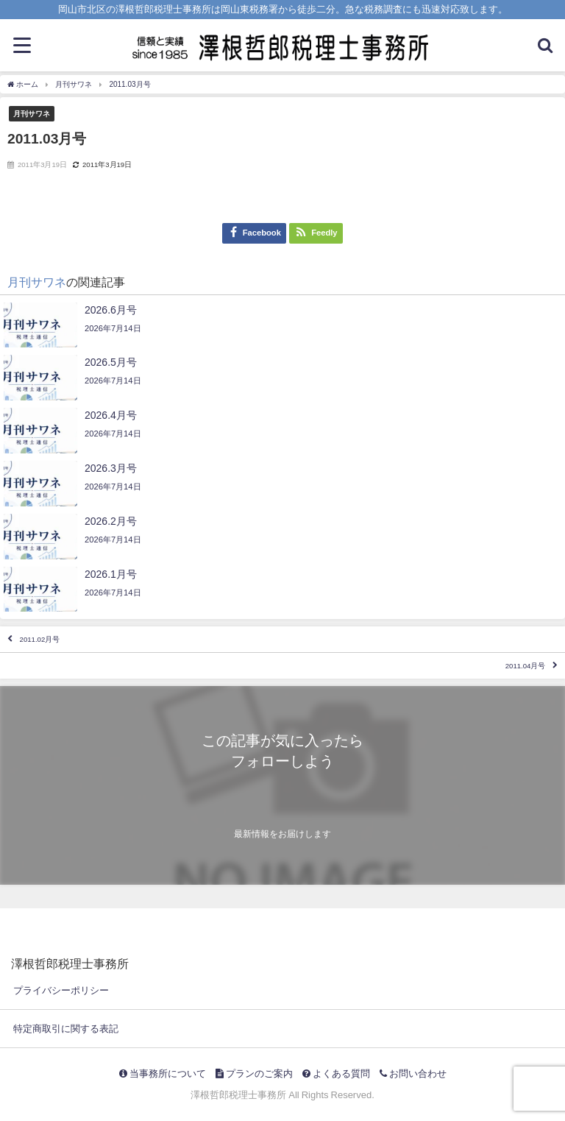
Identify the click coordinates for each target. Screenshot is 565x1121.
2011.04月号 (525, 665)
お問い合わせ (413, 1073)
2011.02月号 (40, 639)
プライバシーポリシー (61, 990)
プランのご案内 (254, 1073)
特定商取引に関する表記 (65, 1028)
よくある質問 (336, 1073)
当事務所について (162, 1073)
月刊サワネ (31, 113)
